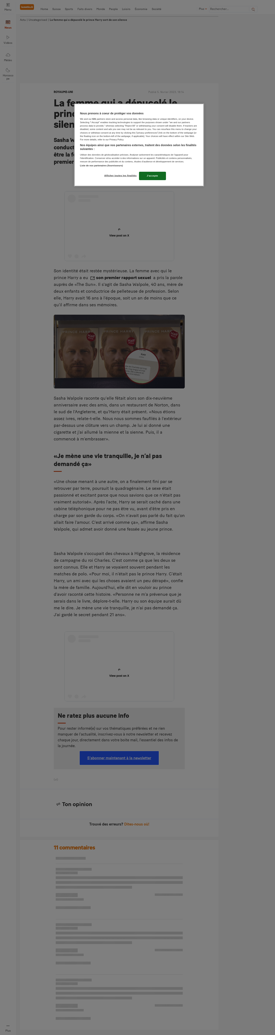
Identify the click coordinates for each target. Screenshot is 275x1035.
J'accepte (152, 176)
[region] (139, 145)
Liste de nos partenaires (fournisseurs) (101, 165)
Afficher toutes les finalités (120, 175)
